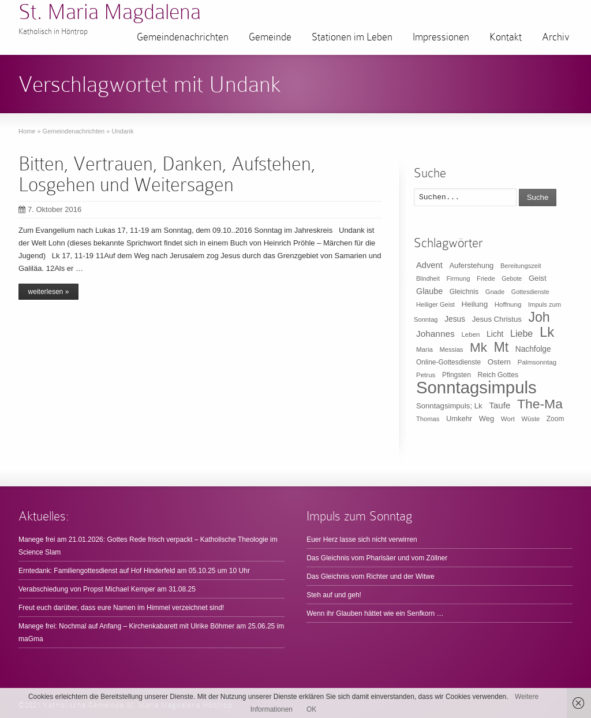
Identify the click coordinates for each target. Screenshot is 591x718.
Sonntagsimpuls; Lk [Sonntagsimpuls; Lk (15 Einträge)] (449, 405)
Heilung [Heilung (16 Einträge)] (475, 304)
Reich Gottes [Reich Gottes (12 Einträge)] (497, 375)
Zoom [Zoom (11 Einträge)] (555, 419)
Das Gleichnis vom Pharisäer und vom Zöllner (376, 558)
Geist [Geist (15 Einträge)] (538, 278)
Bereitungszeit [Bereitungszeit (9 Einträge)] (520, 265)
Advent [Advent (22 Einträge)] (429, 265)
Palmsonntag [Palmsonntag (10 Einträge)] (537, 362)
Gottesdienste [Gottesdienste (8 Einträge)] (530, 291)
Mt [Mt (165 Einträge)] (500, 347)
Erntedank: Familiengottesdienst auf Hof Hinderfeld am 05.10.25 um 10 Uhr (134, 571)
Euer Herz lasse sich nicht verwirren (361, 539)
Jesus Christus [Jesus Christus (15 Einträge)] (497, 319)
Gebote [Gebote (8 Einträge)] (512, 278)
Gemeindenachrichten (183, 37)
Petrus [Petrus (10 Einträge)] (425, 374)
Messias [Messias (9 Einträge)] (451, 349)
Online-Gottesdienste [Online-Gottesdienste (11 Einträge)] (448, 362)
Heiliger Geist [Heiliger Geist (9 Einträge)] (435, 304)
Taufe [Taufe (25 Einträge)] (499, 405)
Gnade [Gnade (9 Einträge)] (495, 291)
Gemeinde (270, 37)
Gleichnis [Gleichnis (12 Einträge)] (464, 292)
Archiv (556, 37)
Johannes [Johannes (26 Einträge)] (435, 333)
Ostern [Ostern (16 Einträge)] (499, 362)
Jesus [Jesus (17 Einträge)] (454, 319)
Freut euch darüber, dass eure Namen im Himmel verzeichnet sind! (121, 608)
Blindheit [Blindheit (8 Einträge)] (428, 278)
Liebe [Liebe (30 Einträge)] (521, 333)
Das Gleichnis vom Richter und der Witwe (370, 576)
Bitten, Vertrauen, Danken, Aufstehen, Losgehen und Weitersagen (167, 174)
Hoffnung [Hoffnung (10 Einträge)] (508, 304)
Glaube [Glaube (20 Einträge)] (429, 291)
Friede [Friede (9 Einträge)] (486, 278)
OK (311, 709)
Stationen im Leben (352, 37)
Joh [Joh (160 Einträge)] (538, 317)
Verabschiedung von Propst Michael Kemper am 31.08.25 (107, 589)
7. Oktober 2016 (49, 209)
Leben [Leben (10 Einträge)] (470, 334)
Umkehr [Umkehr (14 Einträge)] (459, 418)
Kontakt (505, 37)
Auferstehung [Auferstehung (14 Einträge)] (471, 265)
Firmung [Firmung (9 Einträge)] (458, 278)
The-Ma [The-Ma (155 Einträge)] (540, 403)
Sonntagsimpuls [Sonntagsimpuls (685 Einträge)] (476, 387)
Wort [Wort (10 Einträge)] (508, 418)
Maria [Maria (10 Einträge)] (424, 349)
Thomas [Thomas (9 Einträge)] (427, 418)
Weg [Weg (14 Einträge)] (486, 418)
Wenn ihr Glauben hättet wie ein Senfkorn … (374, 613)
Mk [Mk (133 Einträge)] (478, 347)
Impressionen (441, 37)
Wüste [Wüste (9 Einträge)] (531, 418)
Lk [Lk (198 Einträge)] (547, 332)
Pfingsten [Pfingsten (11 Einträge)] (456, 375)
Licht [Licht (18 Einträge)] (495, 333)
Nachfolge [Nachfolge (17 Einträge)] (533, 349)
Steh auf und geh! (333, 595)
